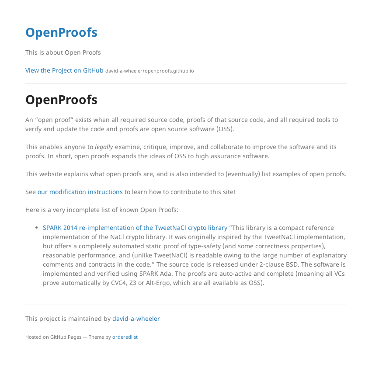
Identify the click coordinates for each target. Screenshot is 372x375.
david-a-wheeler (136, 318)
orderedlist (125, 336)
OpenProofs (61, 32)
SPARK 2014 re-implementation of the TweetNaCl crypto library (136, 227)
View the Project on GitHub (109, 70)
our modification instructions (80, 192)
